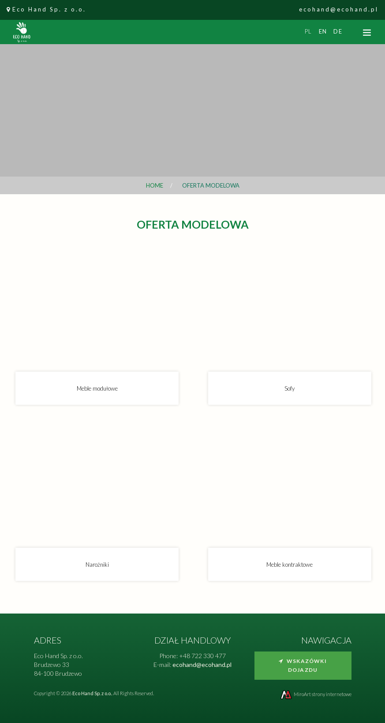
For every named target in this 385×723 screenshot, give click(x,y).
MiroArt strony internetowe (315, 694)
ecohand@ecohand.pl (338, 9)
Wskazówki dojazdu (302, 665)
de (337, 31)
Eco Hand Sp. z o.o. (49, 9)
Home (154, 185)
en (323, 31)
